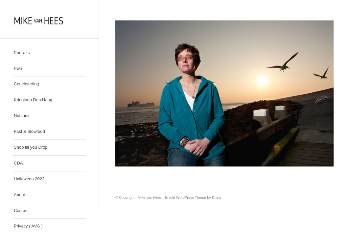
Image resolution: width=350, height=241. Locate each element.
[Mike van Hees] (49, 19)
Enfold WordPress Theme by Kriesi (193, 197)
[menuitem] (49, 53)
